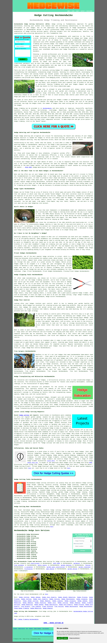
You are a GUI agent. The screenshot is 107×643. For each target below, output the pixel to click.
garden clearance (84, 567)
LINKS (72, 11)
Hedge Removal (45, 601)
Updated (31, 628)
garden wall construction (56, 567)
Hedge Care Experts (49, 597)
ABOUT (77, 11)
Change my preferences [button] (74, 638)
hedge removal (34, 437)
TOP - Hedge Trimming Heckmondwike (26, 619)
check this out (32, 462)
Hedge (16, 108)
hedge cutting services (69, 29)
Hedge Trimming (37, 628)
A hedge (38, 89)
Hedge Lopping (57, 601)
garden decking (66, 565)
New (27, 628)
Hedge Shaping (75, 602)
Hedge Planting (40, 602)
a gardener (50, 441)
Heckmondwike (47, 108)
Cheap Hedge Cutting (30, 601)
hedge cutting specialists (39, 525)
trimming (57, 84)
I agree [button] (59, 638)
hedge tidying (82, 492)
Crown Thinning (47, 606)
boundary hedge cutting (46, 488)
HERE (90, 462)
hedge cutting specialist (44, 36)
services (57, 119)
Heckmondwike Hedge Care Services (31, 530)
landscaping (78, 406)
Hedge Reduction (27, 604)
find (19, 510)
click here (51, 460)
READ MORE (28, 167)
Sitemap (15, 628)
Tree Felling (58, 606)
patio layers (42, 565)
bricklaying (28, 569)
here (68, 468)
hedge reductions (33, 490)
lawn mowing (50, 569)
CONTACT (83, 11)
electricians (35, 563)
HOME (68, 11)
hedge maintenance (31, 519)
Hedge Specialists (51, 604)
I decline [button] (65, 638)
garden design (72, 569)
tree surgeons (19, 565)
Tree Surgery (25, 606)
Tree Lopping (36, 606)
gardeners (76, 563)
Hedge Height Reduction (66, 597)
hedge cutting (24, 415)
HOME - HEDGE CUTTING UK (53, 623)
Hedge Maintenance (68, 599)
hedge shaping (61, 486)
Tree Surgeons (45, 628)
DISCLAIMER (89, 11)
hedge (84, 40)
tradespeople (23, 570)
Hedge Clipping (81, 599)
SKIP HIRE (56, 563)
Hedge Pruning (82, 597)
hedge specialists (20, 115)
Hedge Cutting (24, 597)
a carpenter (29, 567)
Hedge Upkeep (35, 597)
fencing (87, 565)
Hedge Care (52, 602)
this (29, 468)
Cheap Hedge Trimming (21, 608)
